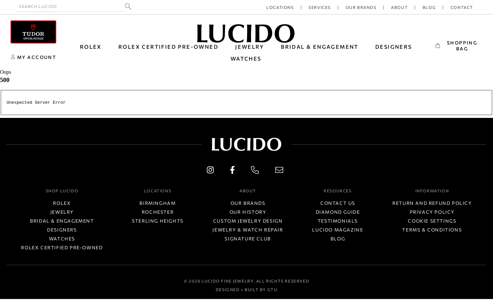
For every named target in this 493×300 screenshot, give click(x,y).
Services (319, 7)
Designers (62, 230)
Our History (248, 213)
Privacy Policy (432, 213)
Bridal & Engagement (62, 222)
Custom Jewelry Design (248, 222)
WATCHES (246, 58)
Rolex (62, 204)
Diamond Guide (338, 213)
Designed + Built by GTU (247, 290)
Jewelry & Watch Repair (247, 230)
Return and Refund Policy (432, 204)
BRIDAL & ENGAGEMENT (319, 46)
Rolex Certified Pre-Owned (168, 46)
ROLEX (91, 46)
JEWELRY (249, 46)
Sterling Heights (158, 222)
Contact (462, 7)
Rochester (158, 213)
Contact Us (337, 204)
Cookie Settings (432, 222)
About (399, 7)
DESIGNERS (393, 46)
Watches (62, 239)
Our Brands (361, 7)
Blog (429, 7)
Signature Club (248, 239)
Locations (280, 7)
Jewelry (62, 213)
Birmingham (157, 204)
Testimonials (338, 222)
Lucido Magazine (337, 230)
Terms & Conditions (432, 230)
